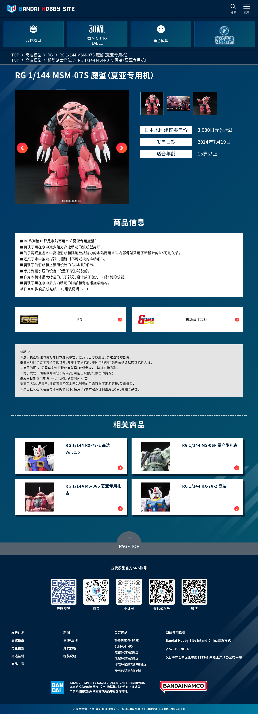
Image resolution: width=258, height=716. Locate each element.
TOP (15, 55)
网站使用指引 (175, 634)
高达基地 (18, 657)
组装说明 (69, 657)
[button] (121, 148)
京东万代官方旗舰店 (126, 660)
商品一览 (18, 665)
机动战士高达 (60, 60)
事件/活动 (70, 642)
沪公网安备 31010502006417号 (164, 710)
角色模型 (18, 649)
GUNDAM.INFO (123, 648)
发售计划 (18, 634)
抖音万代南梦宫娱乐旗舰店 (130, 666)
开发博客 (69, 649)
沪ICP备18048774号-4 (129, 710)
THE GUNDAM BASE (126, 642)
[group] (72, 147)
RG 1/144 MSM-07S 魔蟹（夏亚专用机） (93, 55)
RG (50, 55)
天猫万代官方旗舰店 (126, 654)
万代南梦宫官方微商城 (127, 672)
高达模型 (33, 55)
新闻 (66, 634)
